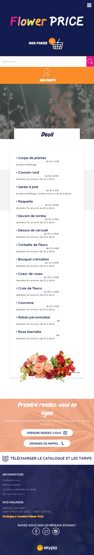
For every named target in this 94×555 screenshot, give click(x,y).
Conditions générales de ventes (19, 489)
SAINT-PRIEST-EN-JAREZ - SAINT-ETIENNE (27, 511)
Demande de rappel (47, 443)
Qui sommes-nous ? (14, 494)
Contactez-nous (11, 480)
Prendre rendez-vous (47, 433)
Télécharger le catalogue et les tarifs (47, 459)
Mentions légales (11, 484)
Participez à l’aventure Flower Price (23, 516)
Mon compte (48, 80)
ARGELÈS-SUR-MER (14, 508)
